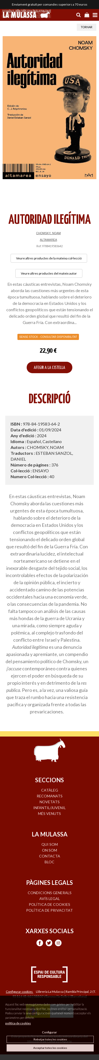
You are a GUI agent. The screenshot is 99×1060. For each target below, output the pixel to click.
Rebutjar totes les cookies (50, 1039)
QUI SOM (49, 844)
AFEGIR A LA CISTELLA (49, 367)
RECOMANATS (50, 796)
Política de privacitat (49, 910)
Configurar (49, 1032)
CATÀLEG (49, 790)
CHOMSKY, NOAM (48, 233)
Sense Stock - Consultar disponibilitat (48, 336)
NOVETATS (50, 802)
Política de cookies (49, 904)
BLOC (49, 862)
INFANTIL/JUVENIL (49, 807)
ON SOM (49, 850)
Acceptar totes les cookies (50, 1047)
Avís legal (49, 898)
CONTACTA (49, 856)
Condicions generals (50, 892)
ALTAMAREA (48, 239)
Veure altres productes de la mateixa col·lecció (49, 258)
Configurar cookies (19, 992)
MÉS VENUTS (49, 813)
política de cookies (18, 1023)
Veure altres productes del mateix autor (49, 273)
